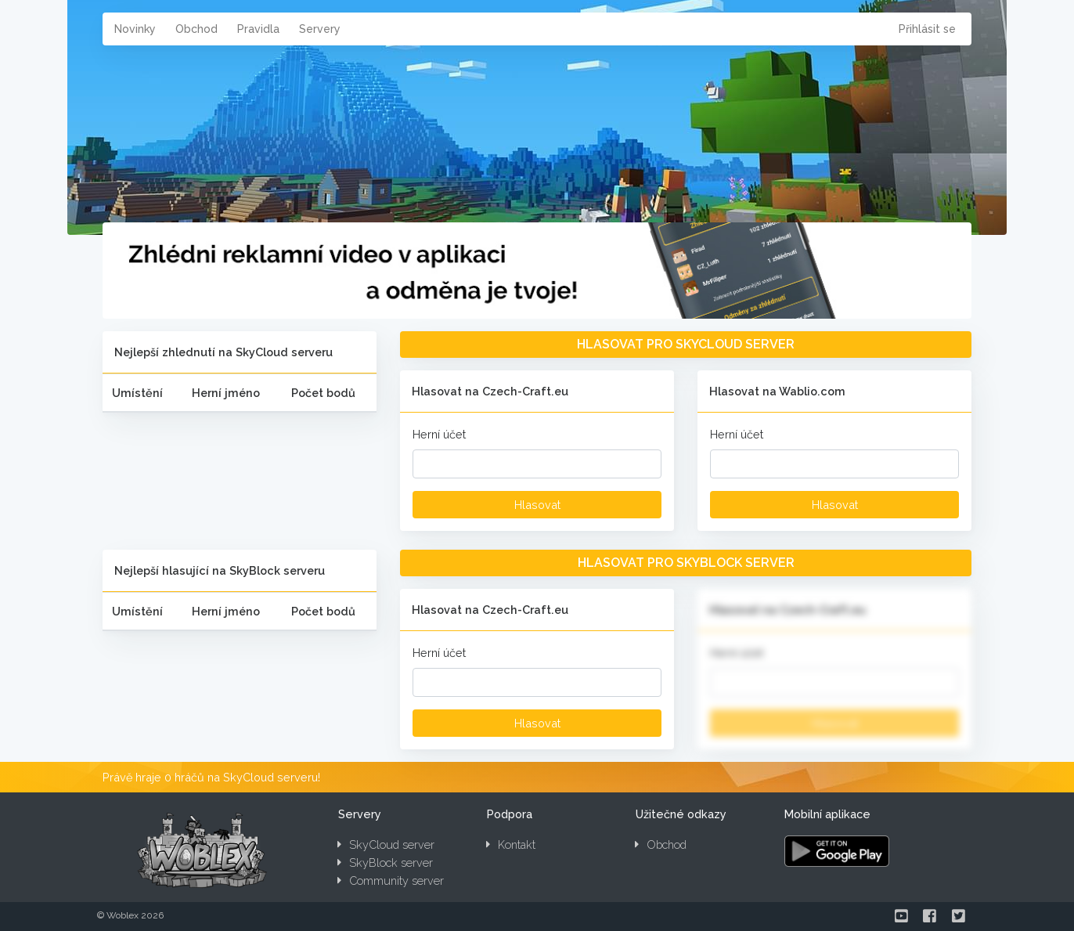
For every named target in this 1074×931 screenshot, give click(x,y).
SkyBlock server (385, 862)
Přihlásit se (927, 29)
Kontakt (510, 844)
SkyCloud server (385, 844)
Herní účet (439, 434)
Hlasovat (537, 504)
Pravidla (258, 29)
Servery (320, 29)
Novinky (135, 29)
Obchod (196, 29)
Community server (390, 880)
